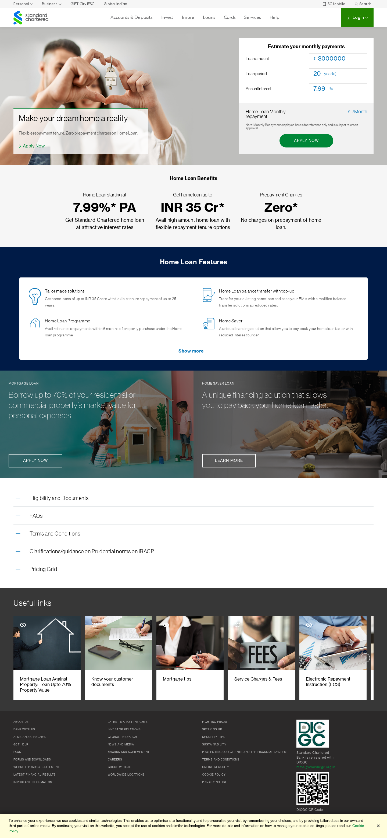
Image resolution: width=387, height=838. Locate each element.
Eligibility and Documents (59, 498)
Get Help (20, 744)
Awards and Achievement (129, 752)
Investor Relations (124, 729)
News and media (121, 744)
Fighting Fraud (214, 722)
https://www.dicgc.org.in (315, 767)
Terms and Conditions (55, 534)
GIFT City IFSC (82, 3)
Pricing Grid (43, 569)
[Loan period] (318, 74)
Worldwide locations (126, 774)
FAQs (36, 516)
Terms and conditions (220, 759)
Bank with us (24, 729)
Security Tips (213, 737)
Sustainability (214, 744)
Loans (209, 17)
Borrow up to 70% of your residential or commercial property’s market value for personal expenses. (72, 405)
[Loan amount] (342, 59)
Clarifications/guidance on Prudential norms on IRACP (92, 551)
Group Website (120, 767)
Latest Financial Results (34, 774)
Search (362, 3)
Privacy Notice (214, 782)
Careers (115, 759)
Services (252, 17)
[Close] (378, 826)
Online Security (215, 767)
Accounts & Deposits (131, 17)
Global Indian (115, 3)
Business (50, 3)
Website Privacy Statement (36, 767)
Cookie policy (214, 774)
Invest (167, 17)
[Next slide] (365, 658)
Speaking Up (212, 729)
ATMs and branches (29, 737)
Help (275, 17)
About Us (21, 722)
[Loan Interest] (321, 89)
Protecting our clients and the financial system (244, 752)
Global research (122, 737)
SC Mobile (333, 3)
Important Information (32, 782)
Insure (188, 17)
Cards (230, 17)
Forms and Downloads (32, 759)
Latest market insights (128, 722)
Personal (21, 3)
